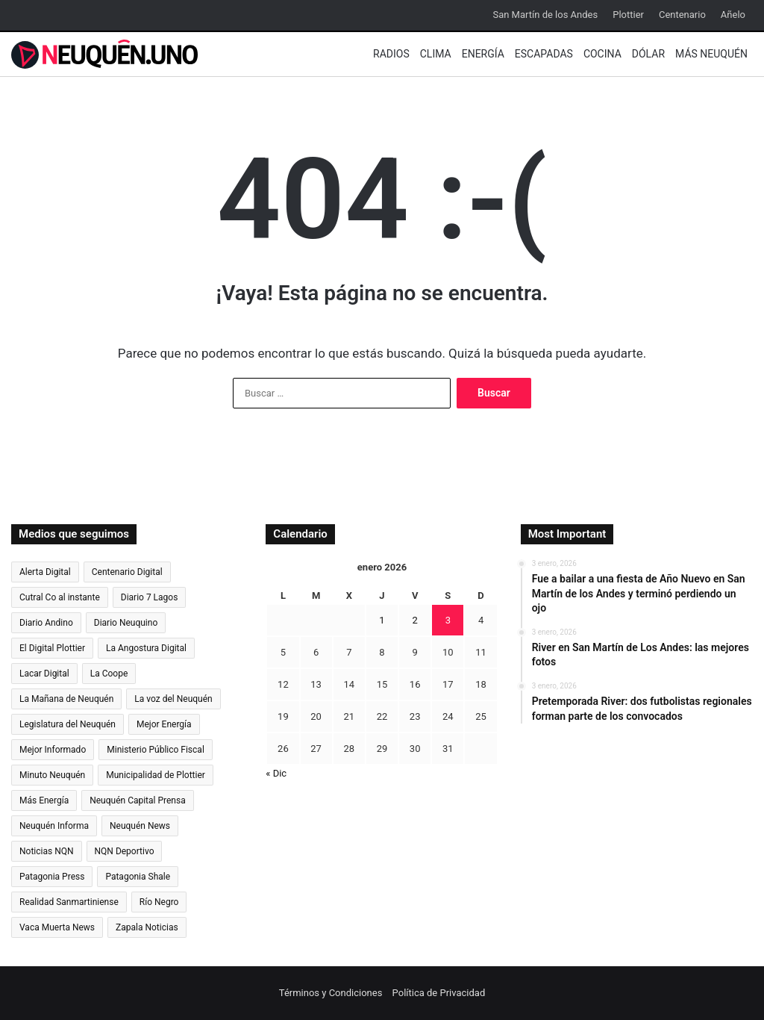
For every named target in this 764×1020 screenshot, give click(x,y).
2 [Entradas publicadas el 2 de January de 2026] (415, 620)
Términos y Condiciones (331, 992)
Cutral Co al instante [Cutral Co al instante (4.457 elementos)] (59, 597)
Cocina (602, 54)
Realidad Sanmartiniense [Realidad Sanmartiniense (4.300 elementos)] (69, 902)
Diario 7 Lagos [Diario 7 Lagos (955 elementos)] (149, 597)
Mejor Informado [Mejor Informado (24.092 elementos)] (52, 749)
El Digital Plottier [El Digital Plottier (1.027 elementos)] (52, 648)
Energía (483, 54)
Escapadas (544, 54)
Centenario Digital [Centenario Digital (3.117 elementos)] (127, 572)
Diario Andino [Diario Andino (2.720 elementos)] (46, 623)
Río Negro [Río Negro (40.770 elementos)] (159, 902)
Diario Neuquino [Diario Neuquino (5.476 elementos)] (126, 623)
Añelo (733, 14)
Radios (391, 54)
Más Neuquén (711, 54)
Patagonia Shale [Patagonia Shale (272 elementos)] (137, 876)
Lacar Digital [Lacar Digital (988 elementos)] (44, 673)
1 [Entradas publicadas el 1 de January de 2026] (381, 620)
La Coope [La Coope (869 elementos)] (109, 673)
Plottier (628, 14)
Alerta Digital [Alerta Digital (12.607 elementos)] (45, 572)
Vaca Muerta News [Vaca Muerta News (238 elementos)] (57, 927)
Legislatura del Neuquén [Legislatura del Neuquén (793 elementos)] (67, 724)
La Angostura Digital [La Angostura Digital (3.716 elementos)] (146, 648)
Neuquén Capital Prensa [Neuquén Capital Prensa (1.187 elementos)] (138, 800)
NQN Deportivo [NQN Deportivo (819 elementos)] (124, 851)
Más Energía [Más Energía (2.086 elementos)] (44, 800)
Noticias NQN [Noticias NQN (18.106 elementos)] (46, 851)
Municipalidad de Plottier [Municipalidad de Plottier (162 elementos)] (155, 775)
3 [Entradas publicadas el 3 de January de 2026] (448, 620)
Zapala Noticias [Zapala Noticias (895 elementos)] (147, 927)
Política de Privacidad (439, 992)
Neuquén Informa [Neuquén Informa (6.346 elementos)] (54, 826)
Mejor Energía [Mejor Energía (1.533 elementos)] (164, 724)
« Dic (276, 773)
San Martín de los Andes (545, 14)
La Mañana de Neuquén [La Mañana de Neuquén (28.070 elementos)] (66, 699)
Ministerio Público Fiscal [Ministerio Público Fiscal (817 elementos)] (155, 749)
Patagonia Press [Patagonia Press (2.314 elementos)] (51, 876)
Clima (435, 54)
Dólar (648, 54)
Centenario (682, 14)
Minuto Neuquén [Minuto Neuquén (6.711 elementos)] (52, 775)
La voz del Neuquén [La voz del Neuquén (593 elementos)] (173, 699)
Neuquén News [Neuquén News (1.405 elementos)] (140, 826)
